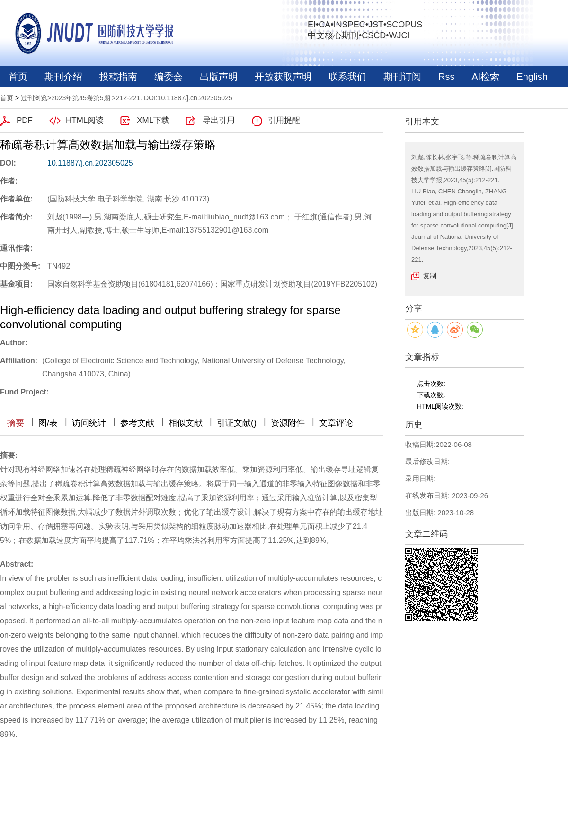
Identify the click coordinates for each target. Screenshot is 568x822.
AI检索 (485, 76)
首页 (18, 76)
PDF (25, 120)
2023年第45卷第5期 (80, 98)
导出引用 (219, 120)
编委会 (168, 76)
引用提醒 (284, 120)
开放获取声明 (283, 76)
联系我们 (347, 76)
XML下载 (153, 120)
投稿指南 (118, 76)
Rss (446, 76)
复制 (429, 276)
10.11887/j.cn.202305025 (90, 163)
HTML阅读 (85, 120)
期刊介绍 (63, 76)
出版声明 (219, 76)
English (532, 76)
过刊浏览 (34, 98)
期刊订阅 (402, 76)
